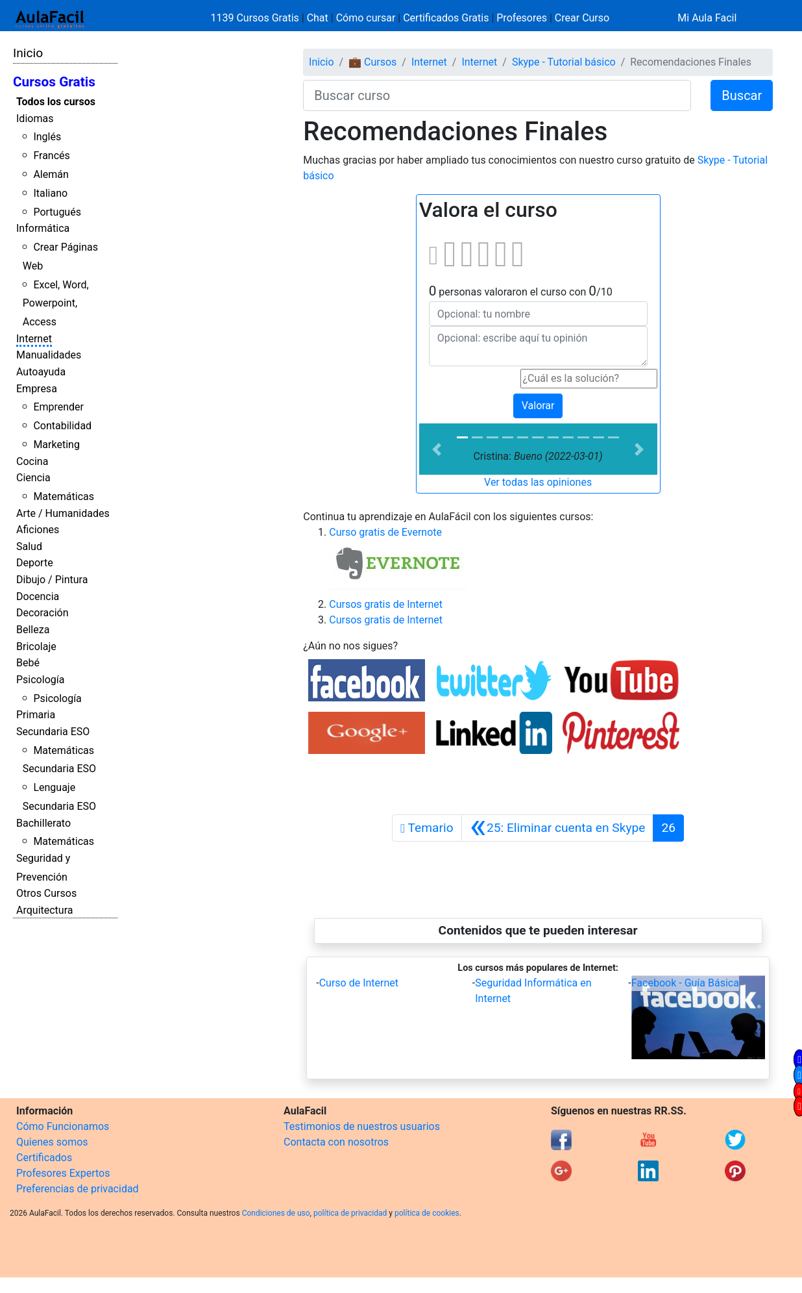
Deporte (34, 563)
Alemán (50, 174)
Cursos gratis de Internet (386, 604)
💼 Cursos (372, 62)
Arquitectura (44, 910)
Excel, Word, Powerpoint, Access (56, 304)
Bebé (28, 663)
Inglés (47, 137)
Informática (42, 228)
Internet (34, 339)
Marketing (56, 444)
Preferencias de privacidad (77, 1189)
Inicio (28, 52)
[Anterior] (557, 828)
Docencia (37, 596)
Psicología (40, 679)
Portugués (57, 212)
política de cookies (427, 1213)
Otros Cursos (46, 893)
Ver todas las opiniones (538, 482)
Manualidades (48, 355)
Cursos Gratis (54, 82)
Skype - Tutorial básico (564, 62)
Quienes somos (52, 1142)
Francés (51, 155)
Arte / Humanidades (63, 513)
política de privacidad (350, 1213)
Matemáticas (63, 496)
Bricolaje (36, 646)
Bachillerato (43, 823)
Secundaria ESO (53, 731)
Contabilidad (62, 426)
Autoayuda (41, 372)
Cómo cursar (366, 18)
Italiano (50, 193)
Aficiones (37, 529)
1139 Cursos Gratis (256, 18)
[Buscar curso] (497, 95)
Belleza (32, 629)
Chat (317, 18)
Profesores (521, 18)
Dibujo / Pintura (52, 579)
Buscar (742, 95)
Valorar (538, 405)
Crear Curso (582, 18)
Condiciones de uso (276, 1213)
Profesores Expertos (63, 1173)
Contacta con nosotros (336, 1142)
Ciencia (33, 477)
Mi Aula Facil (706, 18)
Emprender (58, 407)
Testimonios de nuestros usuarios (362, 1126)
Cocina (32, 461)
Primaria (35, 715)
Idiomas (34, 118)
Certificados (44, 1157)
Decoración (42, 613)
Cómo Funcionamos (62, 1126)
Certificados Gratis (446, 18)
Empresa (36, 389)
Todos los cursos (55, 101)
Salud (29, 546)
